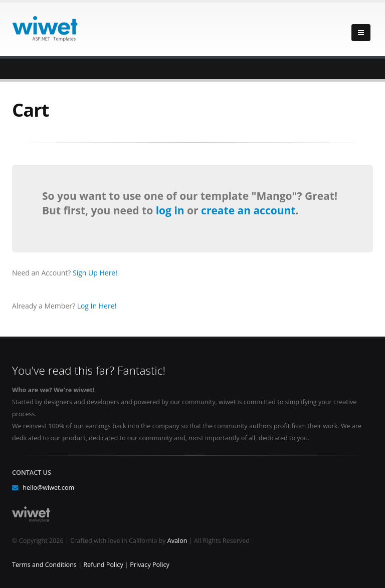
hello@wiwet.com (48, 487)
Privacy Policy (149, 564)
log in (171, 210)
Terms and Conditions (44, 564)
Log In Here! (97, 306)
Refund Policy (103, 564)
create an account (248, 210)
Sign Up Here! (95, 272)
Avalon (177, 540)
